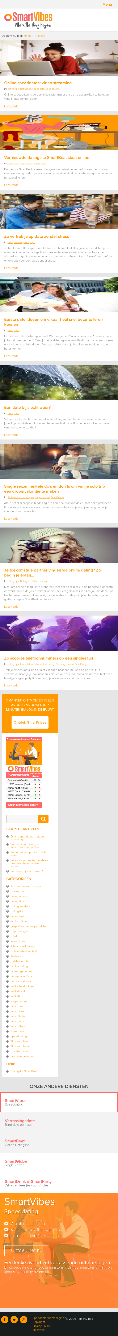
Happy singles (19, 931)
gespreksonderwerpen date (28, 926)
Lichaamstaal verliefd (23, 951)
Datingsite (25, 88)
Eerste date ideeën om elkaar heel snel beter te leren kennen (29, 863)
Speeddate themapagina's (49, 1318)
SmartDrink (17, 1011)
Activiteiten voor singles (21, 497)
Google (23, 1319)
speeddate (38, 88)
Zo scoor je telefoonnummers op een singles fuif (48, 658)
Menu (107, 4)
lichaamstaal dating (44, 664)
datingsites (26, 163)
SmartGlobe (57, 497)
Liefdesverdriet (19, 961)
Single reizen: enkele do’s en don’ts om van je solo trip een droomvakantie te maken (54, 489)
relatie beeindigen (22, 986)
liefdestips (16, 956)
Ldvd (13, 936)
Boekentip (17, 891)
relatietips (16, 996)
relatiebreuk (18, 991)
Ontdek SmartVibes (30, 722)
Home (27, 36)
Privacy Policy (41, 1326)
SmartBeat (17, 1006)
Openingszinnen (64, 664)
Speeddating (53, 88)
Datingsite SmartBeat (23, 1071)
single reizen (42, 497)
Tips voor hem (19, 1046)
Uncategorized (19, 1051)
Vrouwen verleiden (22, 1056)
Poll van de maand (22, 981)
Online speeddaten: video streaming (38, 83)
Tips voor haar (19, 1041)
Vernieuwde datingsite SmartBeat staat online (46, 157)
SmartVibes (59, 20)
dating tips (13, 88)
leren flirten (26, 664)
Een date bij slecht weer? (27, 407)
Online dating (40, 163)
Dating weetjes (20, 906)
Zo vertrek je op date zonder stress (36, 236)
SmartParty (80, 664)
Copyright (39, 1322)
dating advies (15, 242)
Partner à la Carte (21, 976)
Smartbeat (39, 1330)
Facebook (4, 1319)
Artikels (40, 36)
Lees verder (11, 106)
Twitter (14, 1319)
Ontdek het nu (26, 1250)
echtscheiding (19, 921)
